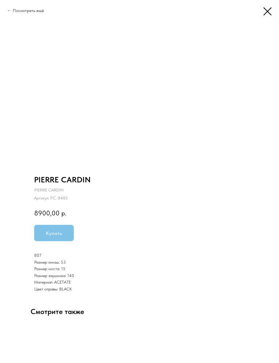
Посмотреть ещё (28, 10)
